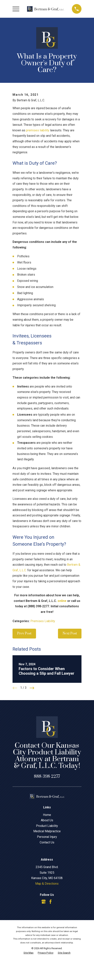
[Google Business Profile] (43, 901)
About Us (47, 820)
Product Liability (47, 826)
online (62, 601)
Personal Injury (47, 837)
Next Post (70, 633)
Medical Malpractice (47, 831)
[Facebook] (50, 901)
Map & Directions (47, 883)
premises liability (37, 130)
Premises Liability (42, 621)
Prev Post (24, 633)
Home (47, 815)
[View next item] (32, 688)
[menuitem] (29, 953)
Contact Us (47, 842)
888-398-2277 (47, 776)
